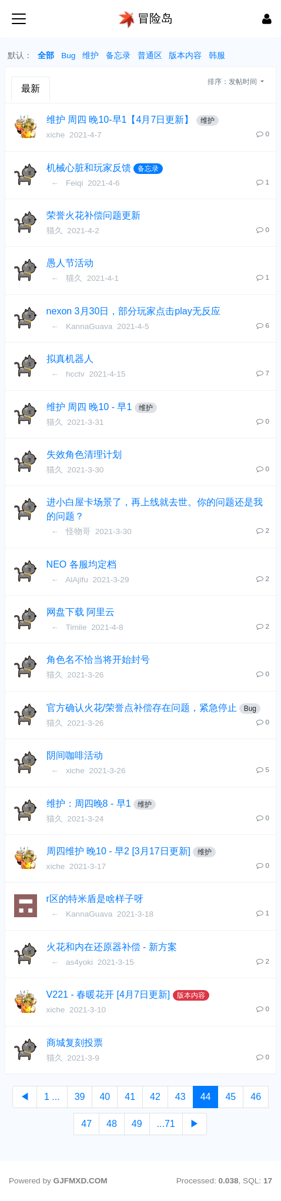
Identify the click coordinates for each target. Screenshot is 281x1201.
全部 (46, 55)
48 (111, 1124)
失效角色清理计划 (84, 454)
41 (130, 1097)
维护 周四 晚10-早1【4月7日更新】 (120, 120)
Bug (68, 55)
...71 (166, 1124)
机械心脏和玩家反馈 (88, 168)
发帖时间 (244, 82)
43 (180, 1097)
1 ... (52, 1097)
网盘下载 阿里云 (80, 612)
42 (155, 1097)
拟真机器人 (69, 359)
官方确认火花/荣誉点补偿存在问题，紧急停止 (141, 708)
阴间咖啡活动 (74, 755)
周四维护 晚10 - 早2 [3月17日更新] (118, 851)
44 (205, 1097)
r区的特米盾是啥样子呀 (94, 899)
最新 (30, 88)
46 (255, 1097)
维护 (90, 55)
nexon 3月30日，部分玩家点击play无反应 (133, 311)
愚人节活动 (69, 263)
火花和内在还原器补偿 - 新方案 (111, 947)
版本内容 (185, 55)
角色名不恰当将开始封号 (98, 660)
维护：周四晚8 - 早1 (88, 804)
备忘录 (118, 55)
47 (86, 1124)
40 (104, 1097)
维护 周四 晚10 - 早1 (89, 407)
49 (137, 1124)
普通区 (150, 55)
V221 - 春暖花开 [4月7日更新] (108, 994)
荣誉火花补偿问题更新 (93, 215)
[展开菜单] (19, 19)
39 (80, 1097)
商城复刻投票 (74, 1043)
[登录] (267, 19)
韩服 (217, 55)
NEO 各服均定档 (81, 564)
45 (230, 1097)
